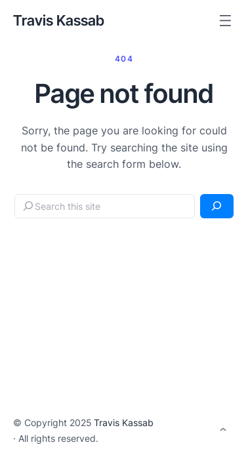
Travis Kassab (58, 20)
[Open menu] (225, 20)
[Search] (217, 206)
